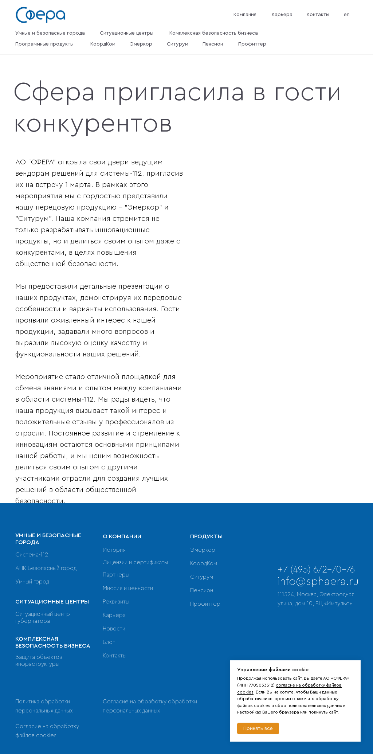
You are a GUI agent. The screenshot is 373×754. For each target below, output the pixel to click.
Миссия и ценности (128, 588)
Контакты (318, 14)
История (114, 550)
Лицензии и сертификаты (135, 562)
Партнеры (116, 575)
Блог (109, 642)
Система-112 (31, 555)
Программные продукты (44, 44)
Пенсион (213, 44)
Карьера (282, 14)
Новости (114, 629)
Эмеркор (141, 44)
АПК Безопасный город (45, 568)
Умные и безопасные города (50, 33)
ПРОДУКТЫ (206, 536)
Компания (244, 14)
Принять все (258, 728)
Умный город (32, 582)
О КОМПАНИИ (122, 536)
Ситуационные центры (126, 33)
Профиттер (252, 44)
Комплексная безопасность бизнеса (213, 33)
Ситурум (177, 44)
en (347, 14)
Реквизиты (116, 602)
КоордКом (102, 44)
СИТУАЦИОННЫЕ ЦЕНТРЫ (52, 602)
